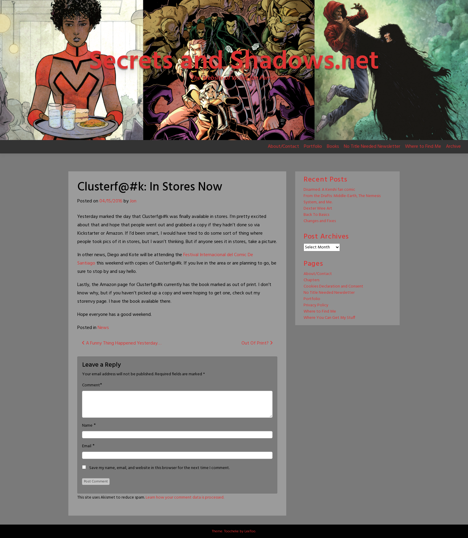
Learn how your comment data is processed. (185, 497)
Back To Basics (316, 214)
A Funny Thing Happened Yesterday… (121, 343)
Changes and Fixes (320, 221)
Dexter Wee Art (318, 208)
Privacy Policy (316, 305)
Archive (453, 146)
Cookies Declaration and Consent (333, 286)
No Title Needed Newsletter (372, 146)
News (103, 328)
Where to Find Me (423, 146)
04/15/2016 (110, 201)
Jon (133, 201)
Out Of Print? (257, 343)
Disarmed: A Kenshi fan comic (329, 189)
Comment (91, 385)
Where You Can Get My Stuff (329, 317)
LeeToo (249, 531)
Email (86, 446)
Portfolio (313, 146)
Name (87, 426)
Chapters (311, 280)
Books (333, 146)
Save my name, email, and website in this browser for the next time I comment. (159, 468)
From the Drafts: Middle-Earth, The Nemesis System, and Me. (342, 199)
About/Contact (283, 146)
